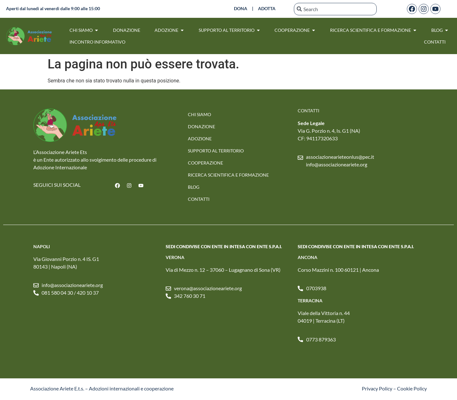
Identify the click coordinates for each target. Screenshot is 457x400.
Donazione (201, 126)
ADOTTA (266, 8)
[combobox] (335, 9)
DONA (240, 8)
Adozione (200, 138)
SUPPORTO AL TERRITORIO (216, 150)
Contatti (198, 199)
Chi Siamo (199, 114)
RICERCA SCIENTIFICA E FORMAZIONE (228, 175)
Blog (193, 187)
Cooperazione (205, 162)
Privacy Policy (377, 388)
